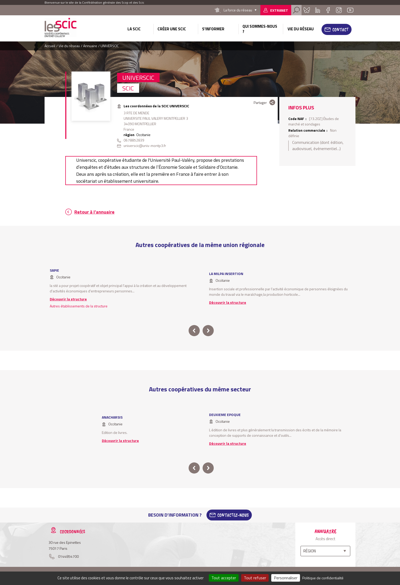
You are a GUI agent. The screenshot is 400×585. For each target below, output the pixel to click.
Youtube (350, 10)
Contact (340, 29)
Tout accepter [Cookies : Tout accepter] (223, 578)
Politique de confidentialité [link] (323, 578)
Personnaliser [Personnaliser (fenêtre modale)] (285, 578)
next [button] (208, 330)
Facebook (328, 10)
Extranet (279, 10)
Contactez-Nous (233, 515)
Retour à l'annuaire (94, 211)
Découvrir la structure (68, 299)
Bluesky (307, 10)
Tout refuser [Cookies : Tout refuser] (255, 578)
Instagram (339, 10)
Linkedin (317, 10)
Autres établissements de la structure (79, 306)
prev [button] (194, 330)
